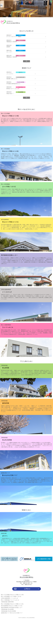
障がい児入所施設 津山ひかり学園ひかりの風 (12, 594)
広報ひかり (20, 40)
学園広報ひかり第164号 (11, 57)
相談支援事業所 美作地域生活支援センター (11, 607)
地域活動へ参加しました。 (12, 78)
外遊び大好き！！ (10, 93)
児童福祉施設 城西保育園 (7, 601)
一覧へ (26, 61)
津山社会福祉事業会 (13, 22)
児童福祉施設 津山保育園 (7, 609)
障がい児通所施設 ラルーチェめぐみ (10, 600)
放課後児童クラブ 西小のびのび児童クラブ (11, 612)
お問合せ (26, 589)
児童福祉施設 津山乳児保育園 (8, 611)
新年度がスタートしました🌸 (12, 88)
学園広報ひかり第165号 (11, 41)
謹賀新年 (8, 46)
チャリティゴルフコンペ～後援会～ (14, 36)
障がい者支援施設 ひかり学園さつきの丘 (11, 596)
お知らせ (21, 35)
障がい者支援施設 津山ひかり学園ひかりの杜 (12, 604)
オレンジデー (9, 51)
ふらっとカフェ (9, 73)
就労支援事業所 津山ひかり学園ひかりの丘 (11, 605)
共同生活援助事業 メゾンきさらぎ (9, 598)
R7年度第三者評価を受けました (13, 83)
